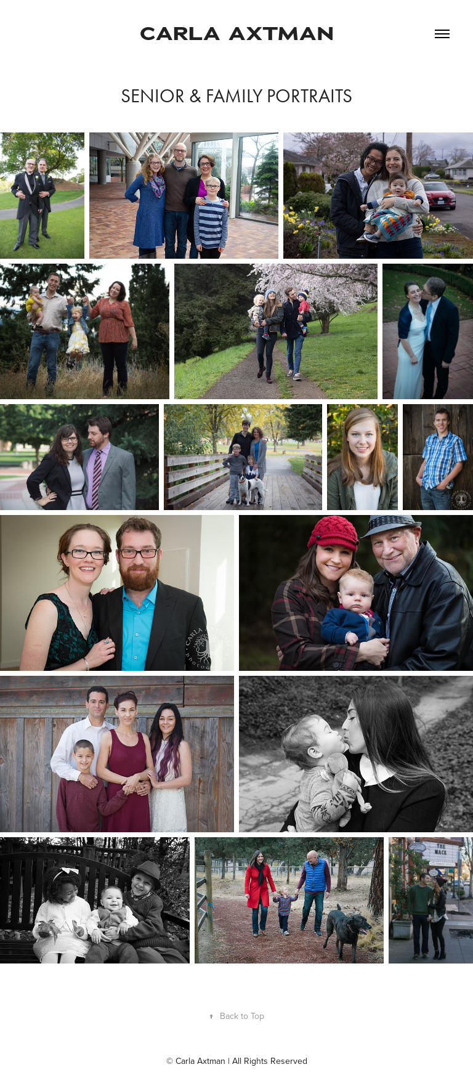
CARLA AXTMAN (237, 34)
